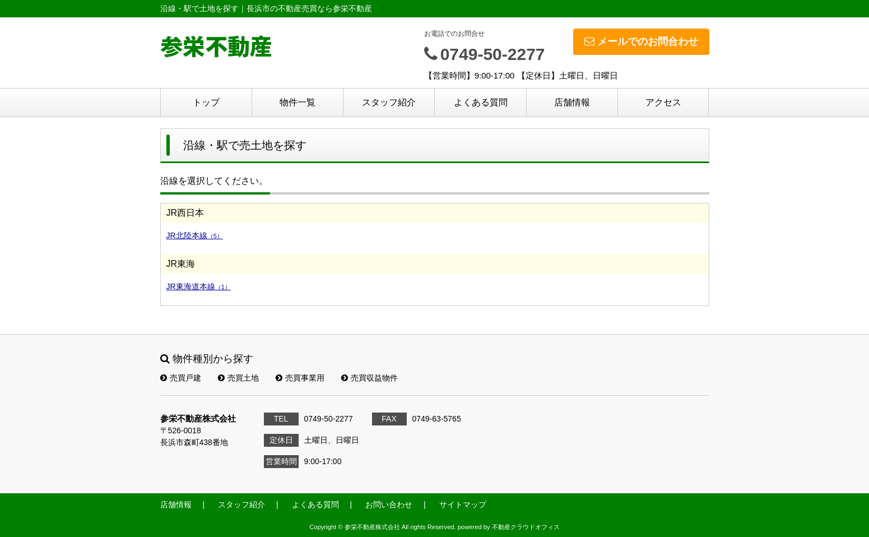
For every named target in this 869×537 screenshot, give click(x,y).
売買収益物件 (369, 377)
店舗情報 (572, 102)
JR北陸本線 (194, 235)
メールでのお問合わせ (641, 41)
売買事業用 (300, 377)
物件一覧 (297, 102)
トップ (206, 102)
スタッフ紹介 (389, 102)
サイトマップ (462, 504)
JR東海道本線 (198, 286)
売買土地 (238, 377)
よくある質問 (481, 102)
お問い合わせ (388, 504)
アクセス (663, 102)
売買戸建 (180, 377)
